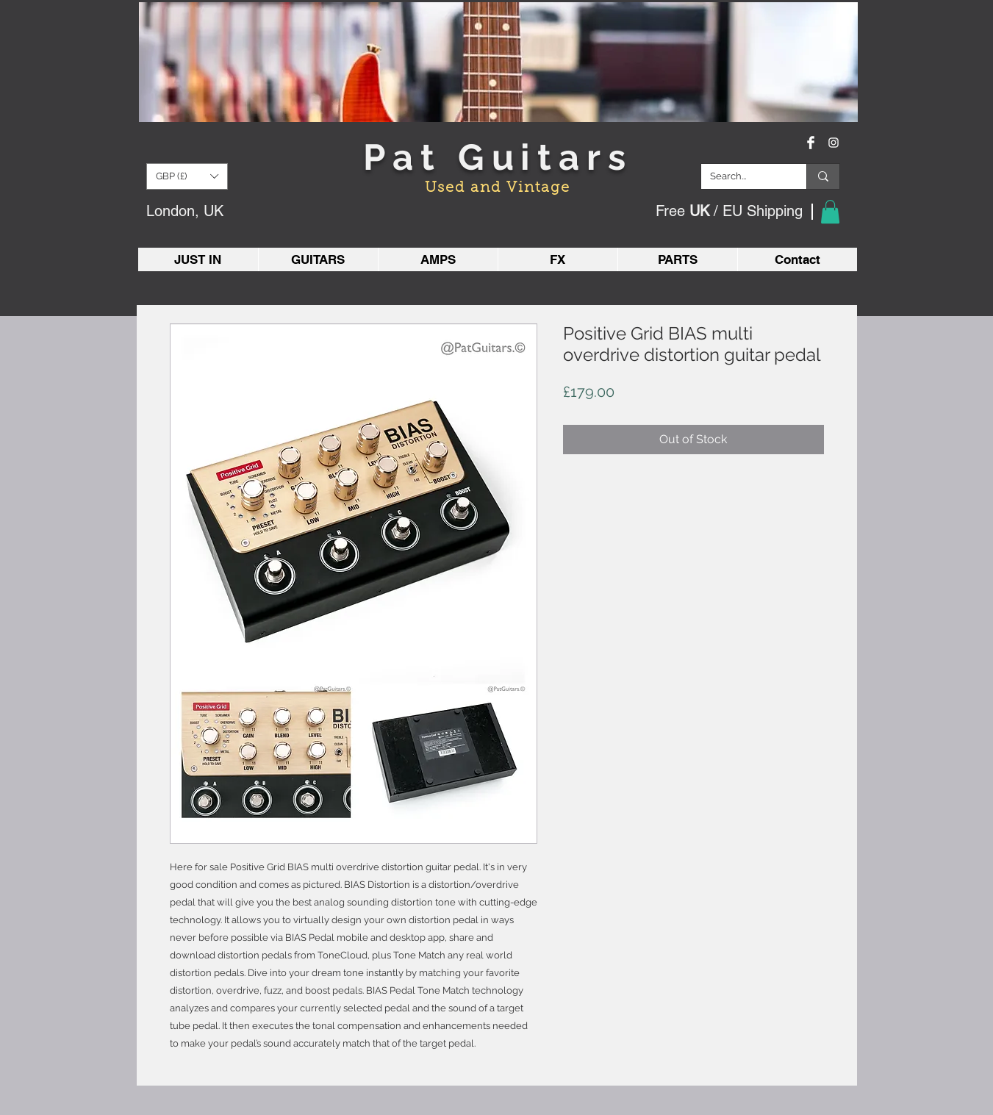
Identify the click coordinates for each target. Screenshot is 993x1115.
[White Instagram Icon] (833, 142)
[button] (187, 176)
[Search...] (742, 176)
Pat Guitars (498, 157)
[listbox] (187, 176)
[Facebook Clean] (810, 142)
